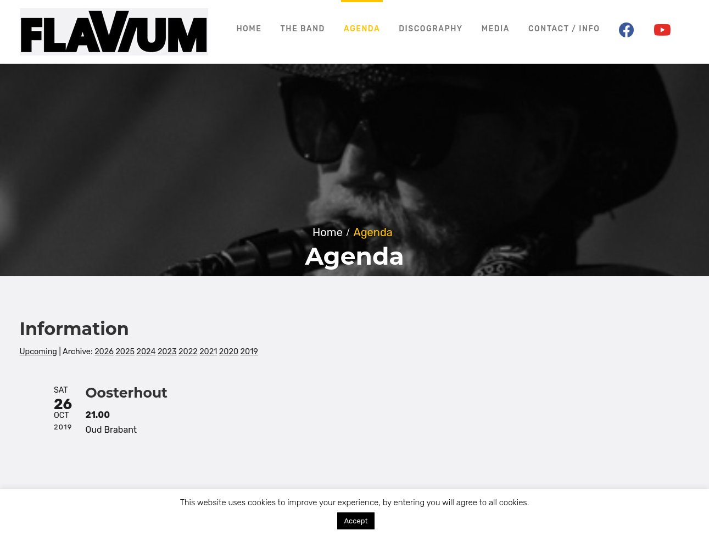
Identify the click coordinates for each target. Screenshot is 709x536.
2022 (187, 351)
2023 (167, 351)
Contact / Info (564, 29)
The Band (302, 29)
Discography (430, 29)
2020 (228, 351)
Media (496, 29)
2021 (208, 351)
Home (248, 29)
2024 (146, 351)
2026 (104, 351)
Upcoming (38, 351)
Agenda (362, 29)
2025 (125, 351)
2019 (249, 351)
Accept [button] (355, 521)
